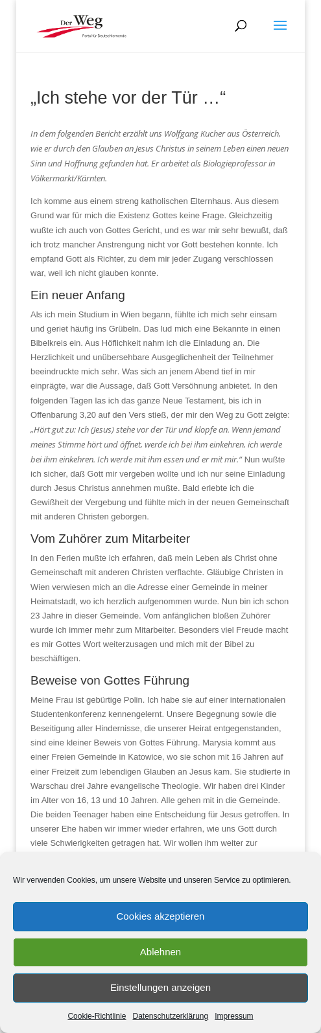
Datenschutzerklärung (170, 1016)
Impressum (234, 1016)
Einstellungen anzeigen (160, 987)
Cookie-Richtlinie (96, 1016)
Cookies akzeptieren (161, 916)
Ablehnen (160, 951)
